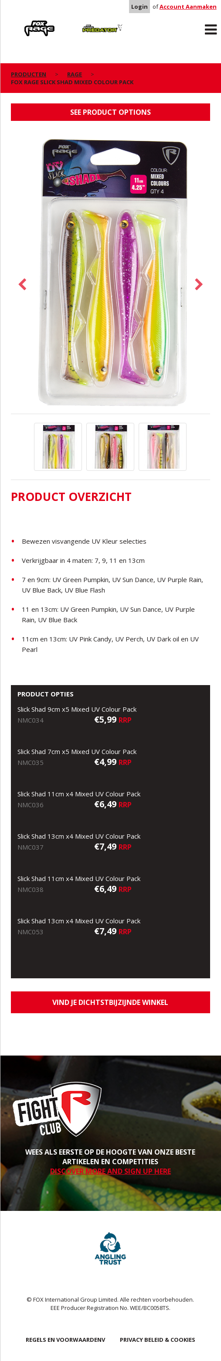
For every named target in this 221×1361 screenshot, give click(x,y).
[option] (110, 272)
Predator (83, 22)
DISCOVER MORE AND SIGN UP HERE (110, 1171)
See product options (110, 112)
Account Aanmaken (188, 6)
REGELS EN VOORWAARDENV (65, 1340)
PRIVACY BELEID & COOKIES (157, 1340)
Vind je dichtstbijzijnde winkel (110, 1002)
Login (139, 6)
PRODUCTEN (28, 74)
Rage (19, 22)
